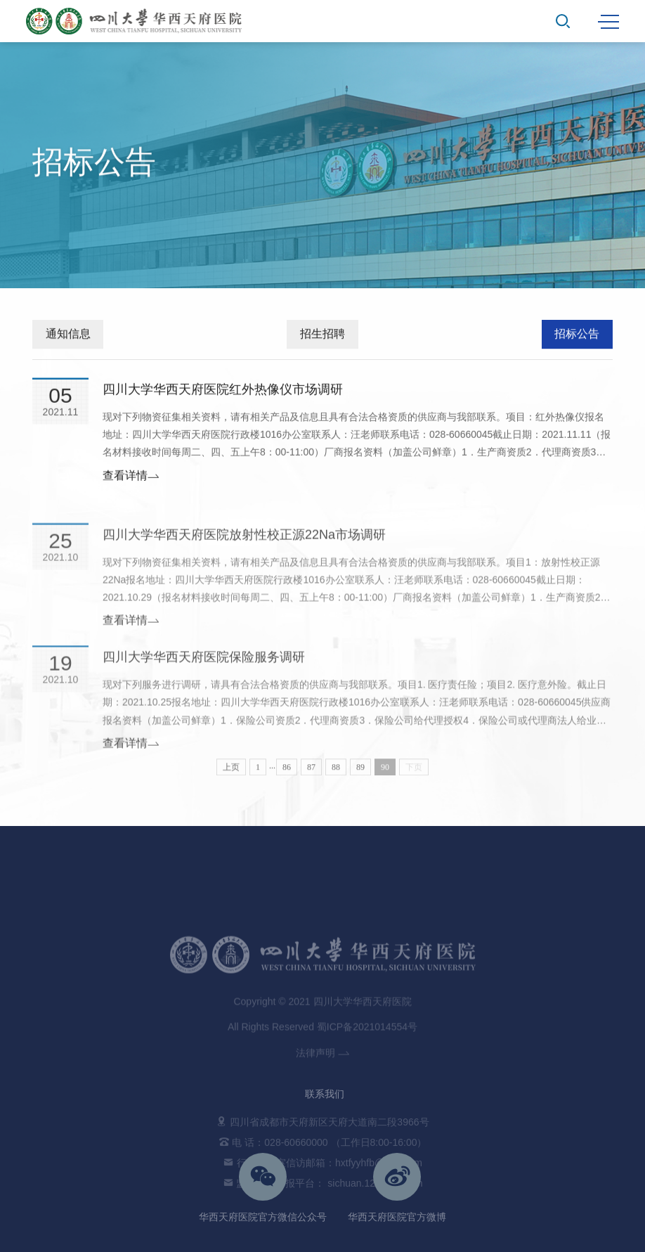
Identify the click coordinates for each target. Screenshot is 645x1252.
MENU (608, 22)
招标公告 (576, 336)
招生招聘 (322, 336)
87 (311, 774)
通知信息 (68, 336)
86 (286, 774)
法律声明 (322, 1108)
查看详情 (131, 480)
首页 (544, 270)
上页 (231, 774)
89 (360, 774)
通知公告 (584, 270)
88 (336, 774)
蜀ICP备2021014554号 (367, 1082)
